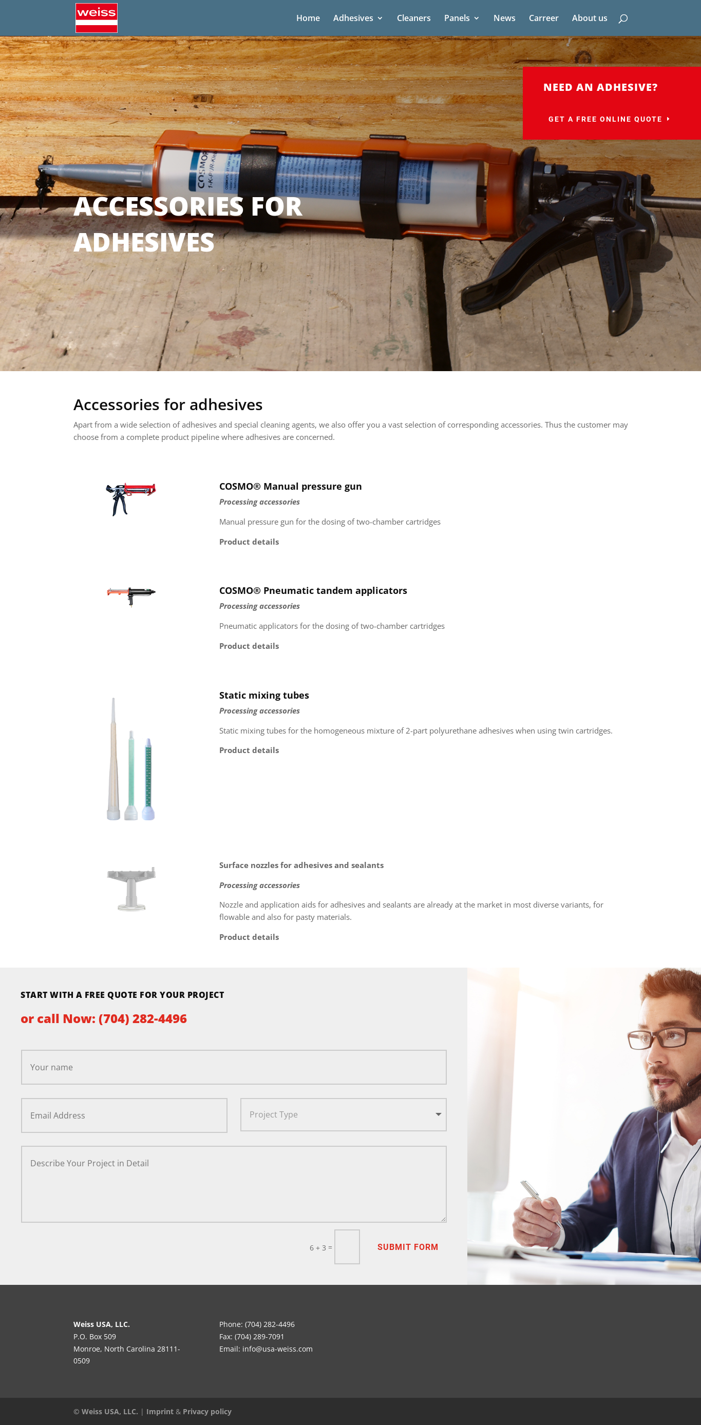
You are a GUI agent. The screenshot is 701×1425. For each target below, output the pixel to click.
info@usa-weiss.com (277, 1349)
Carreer (544, 19)
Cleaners (414, 19)
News (505, 19)
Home (308, 19)
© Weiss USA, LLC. (105, 1411)
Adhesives (353, 19)
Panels (457, 19)
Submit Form (408, 1247)
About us (590, 19)
